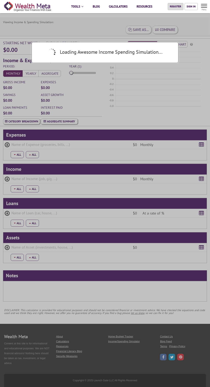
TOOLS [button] (77, 6)
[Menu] (204, 6)
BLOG (96, 6)
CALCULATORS (118, 6)
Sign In (191, 6)
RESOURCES (144, 6)
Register (175, 6)
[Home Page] (28, 6)
